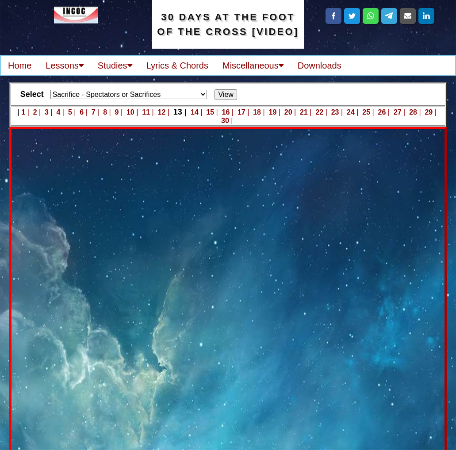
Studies (115, 65)
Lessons (65, 65)
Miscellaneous (253, 65)
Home (19, 65)
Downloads (319, 65)
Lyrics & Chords (177, 65)
